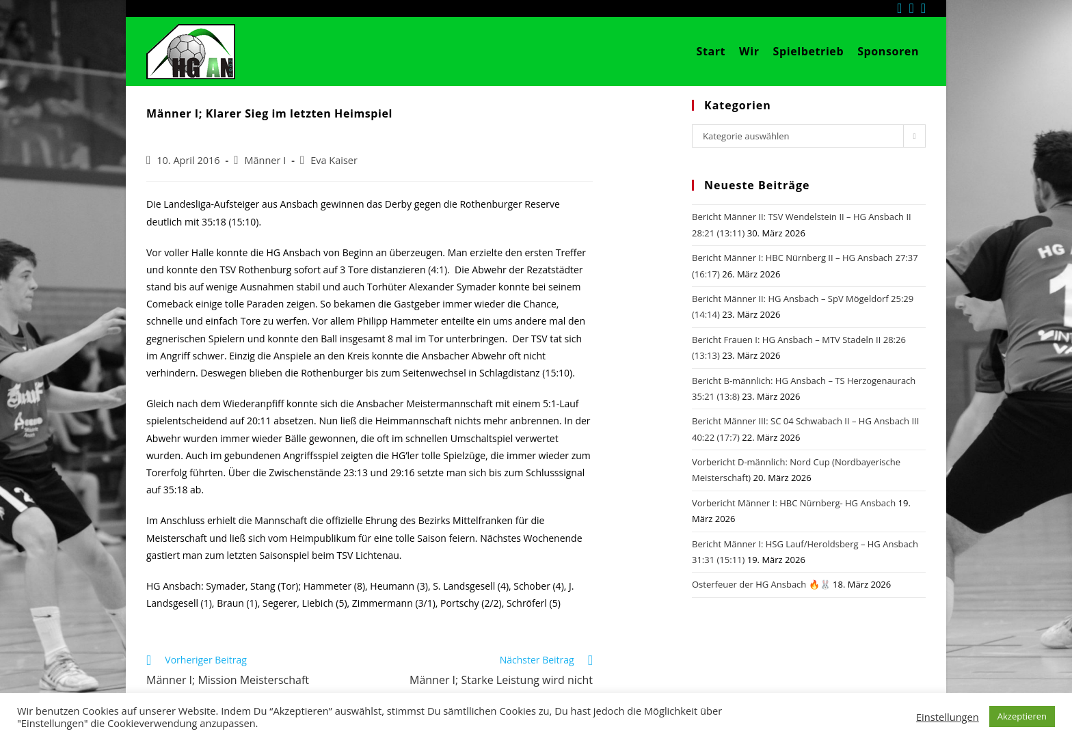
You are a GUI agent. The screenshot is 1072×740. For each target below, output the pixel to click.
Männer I (265, 160)
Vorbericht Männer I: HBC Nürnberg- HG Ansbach (794, 503)
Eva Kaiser (334, 160)
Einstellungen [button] (947, 717)
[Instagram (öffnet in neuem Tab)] (914, 8)
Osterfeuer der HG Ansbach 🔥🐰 (761, 584)
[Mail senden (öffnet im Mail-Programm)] (923, 8)
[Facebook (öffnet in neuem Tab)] (903, 8)
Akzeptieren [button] (1022, 716)
